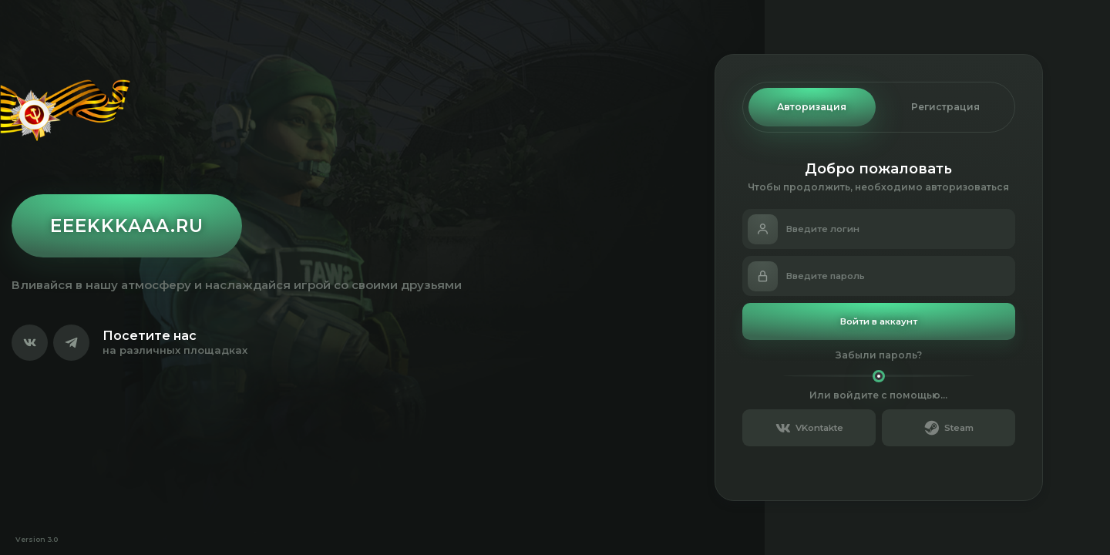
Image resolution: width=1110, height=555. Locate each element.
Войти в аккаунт (878, 321)
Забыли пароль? (879, 355)
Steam (948, 427)
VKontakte (809, 427)
